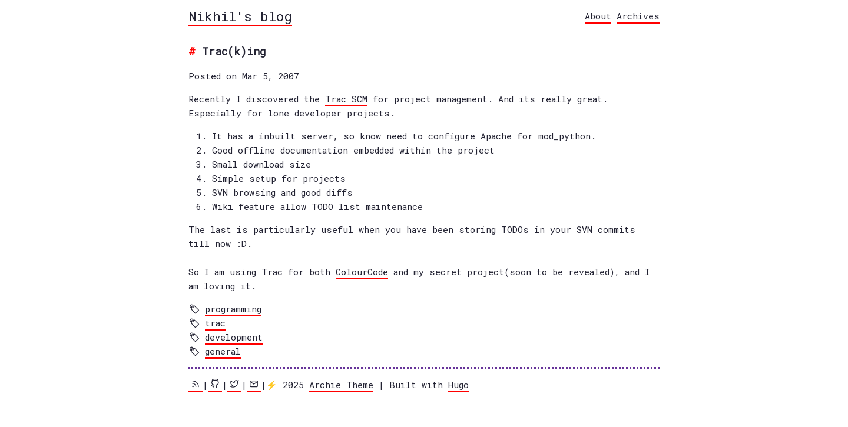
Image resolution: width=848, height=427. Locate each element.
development (234, 337)
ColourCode (362, 272)
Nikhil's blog (240, 16)
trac (215, 323)
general (223, 351)
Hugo (458, 385)
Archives (638, 16)
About (598, 16)
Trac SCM (346, 99)
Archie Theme (341, 385)
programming (233, 309)
